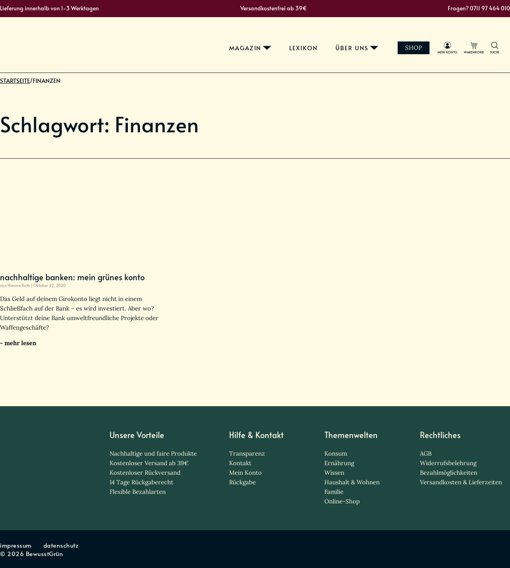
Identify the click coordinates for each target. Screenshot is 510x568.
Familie (333, 491)
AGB (426, 453)
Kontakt (240, 463)
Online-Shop (342, 501)
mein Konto (455, 47)
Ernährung (339, 463)
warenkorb (481, 47)
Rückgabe (242, 482)
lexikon (311, 43)
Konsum (335, 453)
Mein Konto (245, 472)
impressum (15, 545)
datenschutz (61, 545)
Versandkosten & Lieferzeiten (461, 482)
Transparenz (247, 453)
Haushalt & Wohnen (352, 482)
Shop (421, 43)
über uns (360, 43)
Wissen (334, 472)
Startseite (15, 88)
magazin (253, 43)
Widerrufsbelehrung (448, 463)
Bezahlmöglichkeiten (448, 472)
